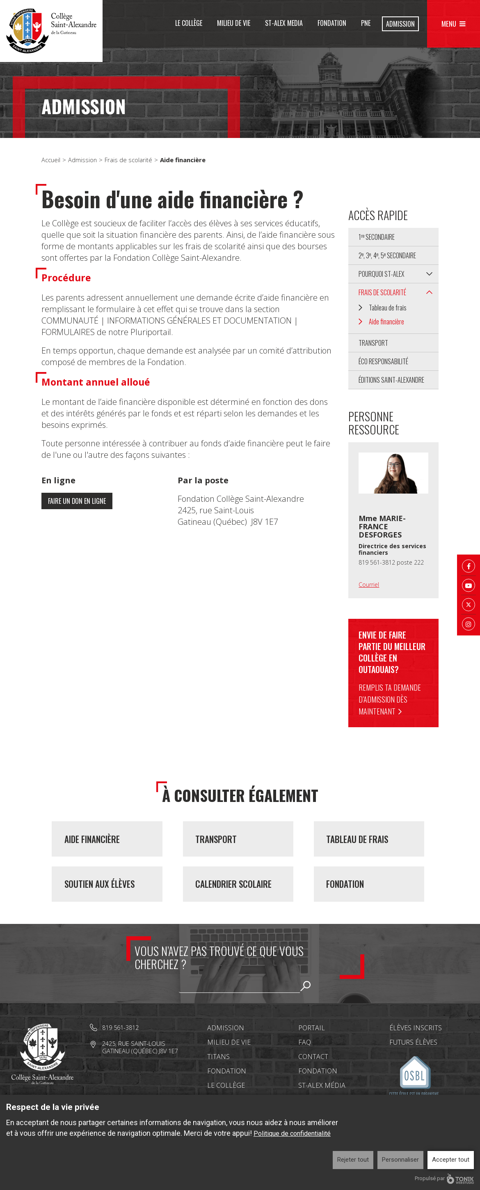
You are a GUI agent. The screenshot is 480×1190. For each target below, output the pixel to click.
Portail (311, 1049)
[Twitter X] (468, 604)
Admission (400, 24)
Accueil (51, 160)
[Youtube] (468, 585)
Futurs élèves (413, 1063)
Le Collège (188, 23)
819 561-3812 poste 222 (391, 562)
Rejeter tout (353, 1159)
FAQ (304, 1063)
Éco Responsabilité (383, 361)
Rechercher (305, 1007)
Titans (218, 1077)
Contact (313, 1077)
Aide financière (386, 321)
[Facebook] (468, 566)
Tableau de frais (388, 307)
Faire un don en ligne (79, 501)
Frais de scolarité (129, 160)
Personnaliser (400, 1159)
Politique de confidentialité (292, 1133)
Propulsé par (444, 1179)
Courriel (369, 584)
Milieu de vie (233, 23)
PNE (365, 23)
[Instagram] (468, 624)
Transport (373, 343)
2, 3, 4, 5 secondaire (387, 255)
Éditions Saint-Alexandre (391, 380)
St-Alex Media (284, 23)
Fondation (332, 23)
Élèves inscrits (415, 1049)
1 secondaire (377, 237)
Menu (449, 23)
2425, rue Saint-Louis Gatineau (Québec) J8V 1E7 (141, 1068)
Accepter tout (450, 1159)
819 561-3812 (122, 1049)
